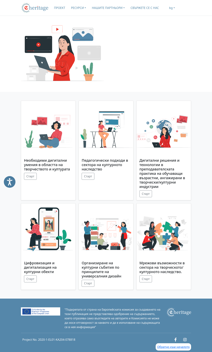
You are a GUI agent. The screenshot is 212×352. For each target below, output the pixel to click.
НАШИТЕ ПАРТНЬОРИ (107, 8)
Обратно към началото (173, 347)
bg (171, 8)
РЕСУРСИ (77, 8)
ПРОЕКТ (59, 8)
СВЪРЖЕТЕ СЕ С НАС (145, 8)
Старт (30, 176)
